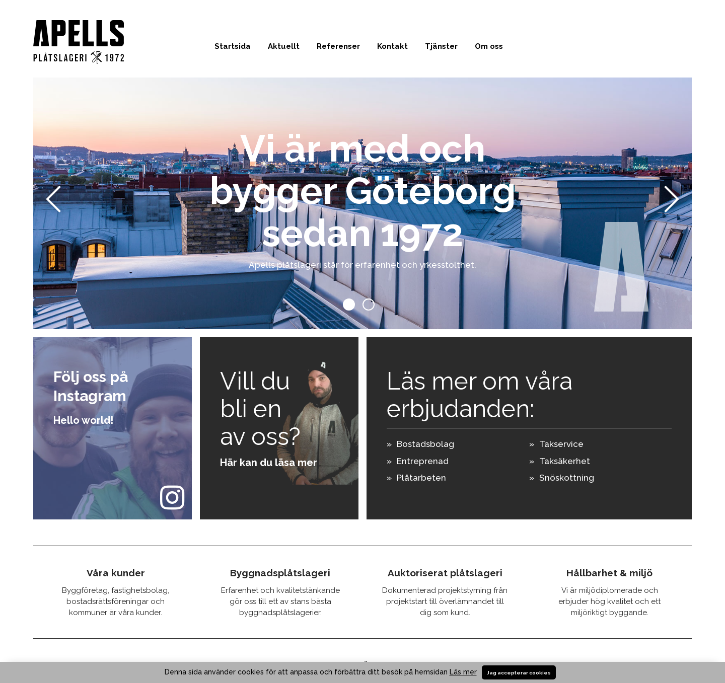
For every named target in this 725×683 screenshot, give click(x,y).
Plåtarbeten (421, 478)
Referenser (338, 46)
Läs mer (463, 672)
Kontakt (392, 46)
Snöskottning (566, 478)
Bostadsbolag (425, 444)
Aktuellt (284, 46)
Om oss (489, 46)
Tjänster (441, 46)
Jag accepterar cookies (519, 672)
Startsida (232, 46)
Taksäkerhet (564, 461)
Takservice (561, 444)
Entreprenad (423, 461)
